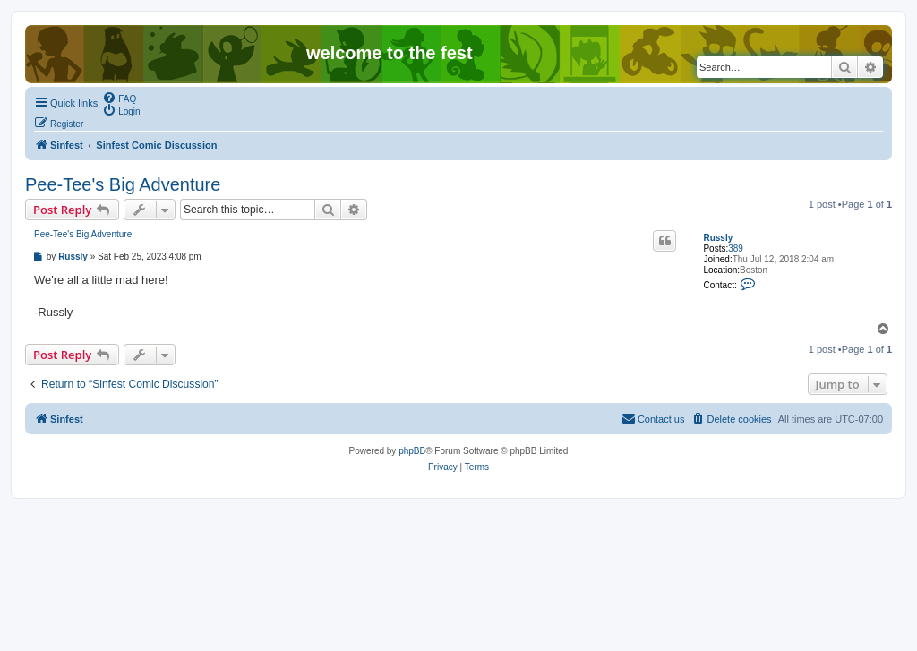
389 (735, 248)
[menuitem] (119, 97)
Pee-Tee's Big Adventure (122, 184)
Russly (718, 238)
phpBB (412, 451)
